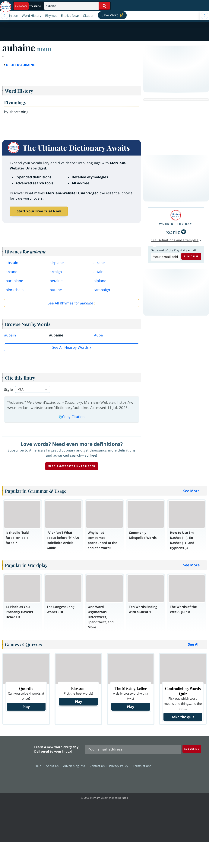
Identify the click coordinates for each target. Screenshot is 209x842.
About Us (53, 766)
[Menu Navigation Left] (4, 15)
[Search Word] (104, 6)
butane (56, 289)
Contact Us (98, 766)
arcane (11, 271)
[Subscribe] (191, 749)
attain (98, 271)
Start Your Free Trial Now (39, 211)
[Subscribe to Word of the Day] (165, 257)
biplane (99, 280)
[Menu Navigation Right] (204, 15)
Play (26, 706)
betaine (56, 280)
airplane (57, 262)
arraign (56, 271)
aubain (10, 335)
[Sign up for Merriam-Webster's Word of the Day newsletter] (133, 749)
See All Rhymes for (70, 303)
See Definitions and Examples (174, 240)
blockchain (15, 289)
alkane (99, 262)
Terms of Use (142, 766)
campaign (101, 289)
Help (39, 766)
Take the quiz (182, 717)
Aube (98, 335)
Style (8, 389)
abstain (12, 262)
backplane (14, 280)
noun (44, 49)
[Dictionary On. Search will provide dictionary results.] (28, 6)
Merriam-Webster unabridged (71, 466)
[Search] (77, 6)
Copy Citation (72, 416)
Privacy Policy (119, 766)
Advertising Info (75, 766)
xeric (173, 232)
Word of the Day (175, 224)
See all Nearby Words (70, 347)
